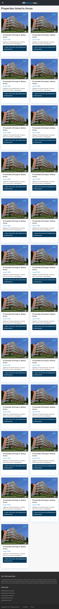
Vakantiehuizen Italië (6, 600)
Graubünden (7, 31)
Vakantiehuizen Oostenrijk (7, 591)
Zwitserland (13, 31)
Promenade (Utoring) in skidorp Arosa (14, 36)
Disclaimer (25, 607)
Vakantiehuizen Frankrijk (7, 598)
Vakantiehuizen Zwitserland (8, 593)
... (22, 43)
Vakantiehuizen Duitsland (7, 595)
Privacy (32, 607)
